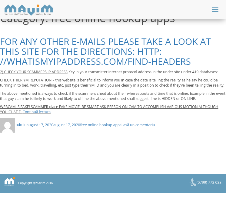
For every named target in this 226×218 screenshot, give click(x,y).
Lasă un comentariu (138, 124)
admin (21, 124)
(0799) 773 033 (209, 182)
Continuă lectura (37, 111)
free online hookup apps (100, 124)
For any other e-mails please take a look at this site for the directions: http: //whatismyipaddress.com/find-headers (105, 51)
